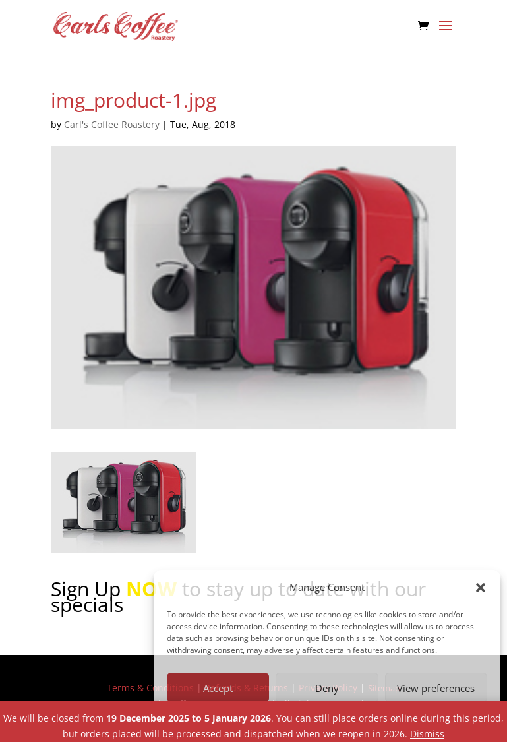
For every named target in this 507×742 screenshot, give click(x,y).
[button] (480, 587)
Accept (218, 688)
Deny (327, 688)
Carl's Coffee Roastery (112, 124)
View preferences (436, 688)
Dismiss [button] (427, 733)
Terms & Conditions (150, 687)
